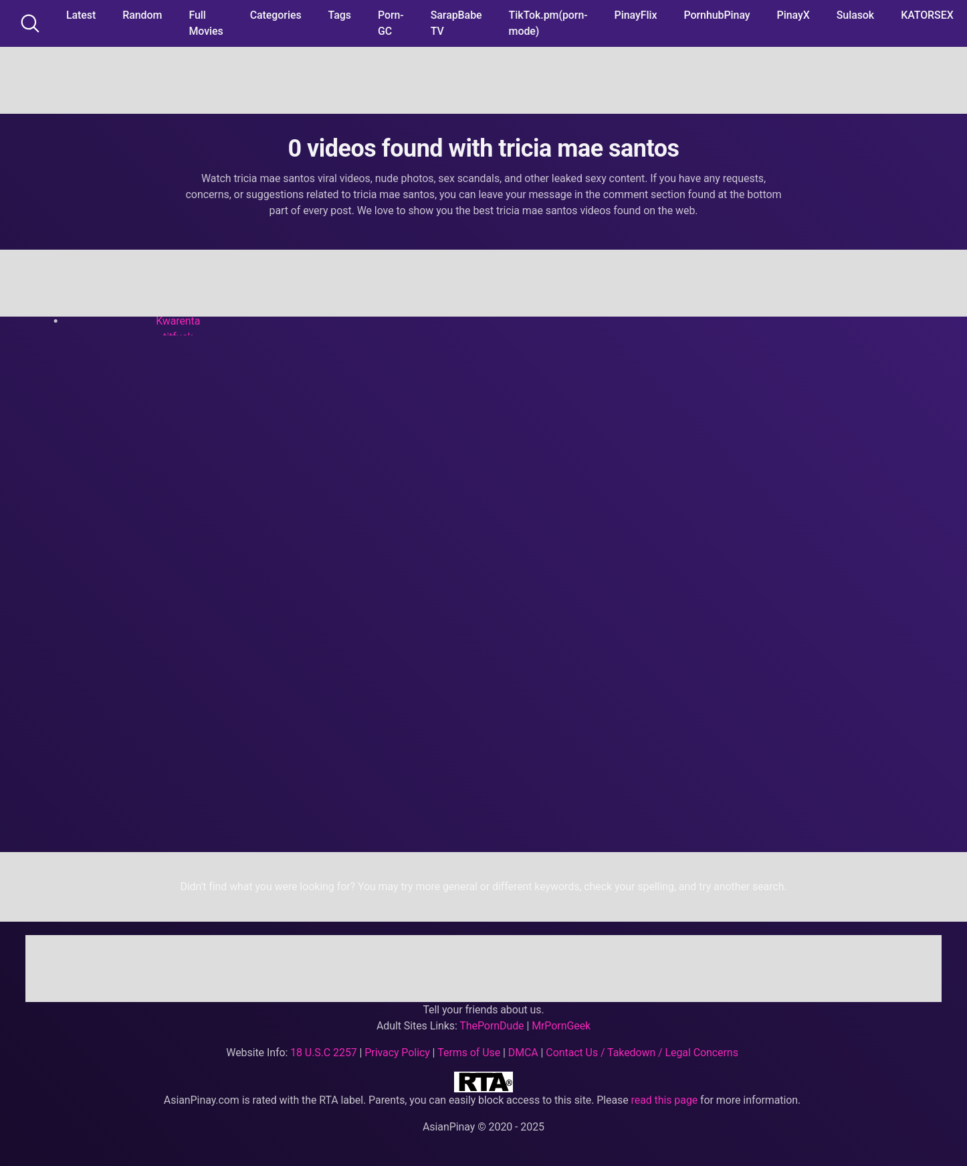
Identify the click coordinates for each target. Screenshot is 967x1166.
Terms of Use (468, 1052)
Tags (339, 15)
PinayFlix (636, 15)
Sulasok (855, 15)
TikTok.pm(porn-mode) (548, 23)
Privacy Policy (396, 1052)
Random (142, 15)
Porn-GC (391, 23)
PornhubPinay (716, 15)
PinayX (793, 15)
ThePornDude (491, 1025)
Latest (81, 15)
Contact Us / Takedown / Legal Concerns (642, 1052)
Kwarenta (178, 321)
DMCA (523, 1052)
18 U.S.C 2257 (323, 1052)
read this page (664, 1100)
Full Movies (206, 23)
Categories (276, 15)
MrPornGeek (561, 1025)
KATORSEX (927, 15)
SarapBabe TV (456, 23)
